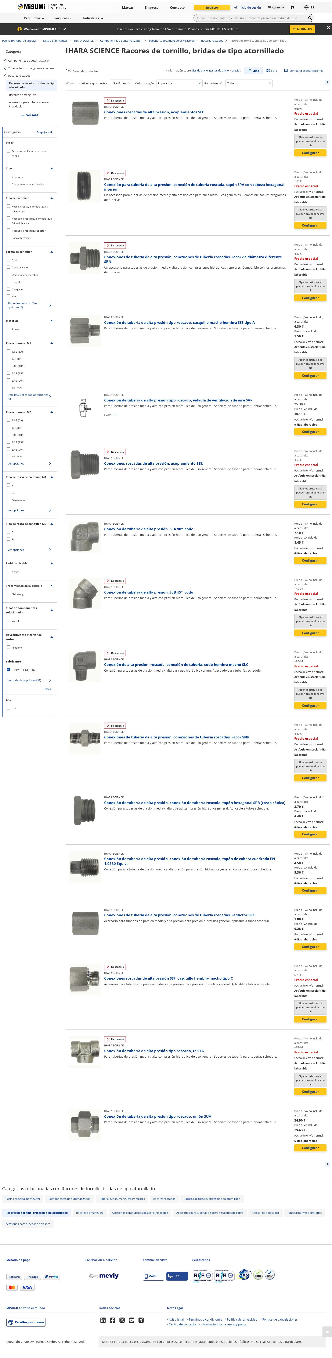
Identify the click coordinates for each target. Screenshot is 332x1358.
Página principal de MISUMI (19, 41)
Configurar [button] (310, 153)
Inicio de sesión (247, 7)
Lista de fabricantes (55, 41)
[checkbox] (29, 177)
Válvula (16, 621)
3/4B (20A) (18, 380)
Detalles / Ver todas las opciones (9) (28, 396)
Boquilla (16, 282)
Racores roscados (212, 41)
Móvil (150, 1276)
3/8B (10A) (18, 366)
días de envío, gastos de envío (210, 70)
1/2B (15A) (18, 373)
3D (114, 415)
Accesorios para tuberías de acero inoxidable (30, 104)
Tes (14, 296)
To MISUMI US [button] (302, 29)
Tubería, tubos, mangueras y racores (172, 41)
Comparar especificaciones (306, 71)
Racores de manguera (22, 95)
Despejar (48, 688)
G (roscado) (19, 500)
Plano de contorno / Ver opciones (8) (23, 305)
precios (236, 70)
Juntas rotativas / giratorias (305, 1213)
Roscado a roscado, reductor (29, 230)
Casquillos (18, 289)
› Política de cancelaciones (279, 1319)
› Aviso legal (175, 1319)
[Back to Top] (327, 1331)
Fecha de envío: (214, 83)
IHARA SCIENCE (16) (24, 670)
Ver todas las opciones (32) (24, 680)
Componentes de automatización (121, 41)
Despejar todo (45, 132)
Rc (13, 493)
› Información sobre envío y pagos (223, 1324)
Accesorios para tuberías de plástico (28, 1224)
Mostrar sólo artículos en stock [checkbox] (29, 153)
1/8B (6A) (17, 351)
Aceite (15, 572)
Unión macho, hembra (25, 275)
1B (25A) (17, 388)
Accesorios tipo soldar (265, 1213)
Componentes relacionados (28, 184)
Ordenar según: (145, 83)
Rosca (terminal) (21, 238)
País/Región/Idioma (29, 1322)
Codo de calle (20, 267)
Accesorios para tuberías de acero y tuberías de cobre (209, 1213)
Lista (256, 71)
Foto (274, 71)
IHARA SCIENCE (84, 41)
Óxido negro (19, 594)
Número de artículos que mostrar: (87, 83)
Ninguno (17, 647)
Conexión (17, 177)
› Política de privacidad (241, 1319)
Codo (15, 260)
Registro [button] (212, 7)
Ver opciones (16, 463)
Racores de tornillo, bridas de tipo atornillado (32, 85)
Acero (15, 329)
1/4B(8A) (17, 359)
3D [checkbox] (14, 708)
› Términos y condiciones (204, 1319)
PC (174, 1276)
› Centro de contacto (181, 1324)
